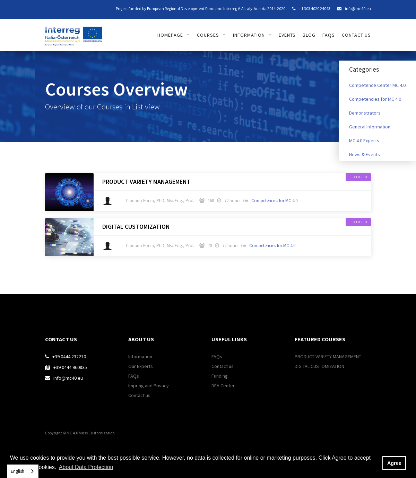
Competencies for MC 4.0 (375, 99)
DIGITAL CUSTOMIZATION (136, 226)
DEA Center (223, 385)
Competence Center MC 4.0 (377, 85)
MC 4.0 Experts (364, 140)
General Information (369, 127)
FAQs (328, 35)
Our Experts (140, 366)
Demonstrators (365, 113)
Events (287, 35)
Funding (219, 376)
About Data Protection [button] (86, 467)
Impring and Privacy (148, 385)
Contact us (356, 35)
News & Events (364, 154)
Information (140, 356)
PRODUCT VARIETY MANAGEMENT (146, 181)
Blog (309, 35)
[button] (173, 35)
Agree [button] (394, 463)
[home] (73, 32)
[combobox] (22, 471)
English (17, 471)
